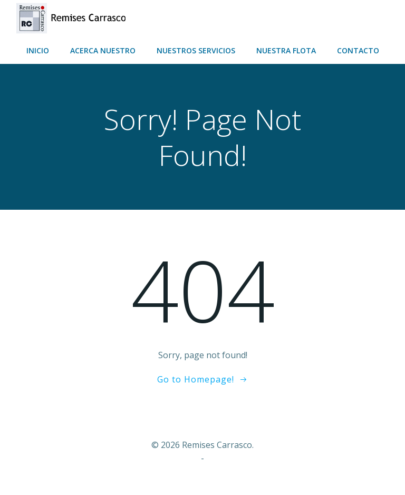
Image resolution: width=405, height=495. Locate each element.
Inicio (37, 50)
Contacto (358, 50)
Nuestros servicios (196, 50)
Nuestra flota (286, 50)
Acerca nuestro (103, 50)
